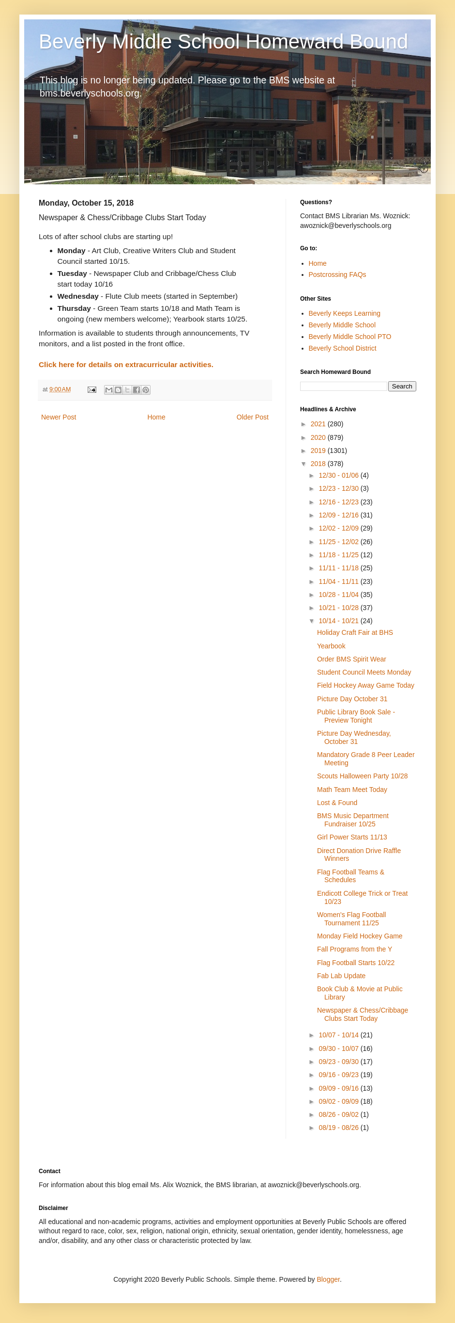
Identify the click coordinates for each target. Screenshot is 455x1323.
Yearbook (331, 646)
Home (156, 417)
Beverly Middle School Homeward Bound (223, 41)
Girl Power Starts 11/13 (352, 837)
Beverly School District (343, 348)
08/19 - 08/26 (339, 1127)
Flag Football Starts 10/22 (355, 963)
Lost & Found (337, 803)
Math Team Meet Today (352, 789)
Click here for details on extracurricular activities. (126, 364)
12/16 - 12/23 (339, 502)
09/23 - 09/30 (339, 1061)
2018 (319, 464)
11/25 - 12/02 (339, 542)
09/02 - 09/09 (339, 1101)
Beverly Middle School (342, 325)
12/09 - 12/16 (339, 515)
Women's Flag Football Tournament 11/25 (351, 919)
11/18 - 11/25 (339, 555)
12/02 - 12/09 (339, 528)
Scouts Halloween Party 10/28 (362, 776)
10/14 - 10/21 (339, 621)
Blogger (328, 1279)
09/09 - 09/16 (339, 1088)
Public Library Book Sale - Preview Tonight (356, 716)
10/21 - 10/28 (339, 608)
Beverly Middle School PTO (350, 336)
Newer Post (58, 417)
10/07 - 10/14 (339, 1035)
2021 (319, 424)
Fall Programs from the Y (354, 949)
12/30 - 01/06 (339, 475)
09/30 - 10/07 (339, 1048)
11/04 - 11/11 (339, 581)
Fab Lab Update (341, 976)
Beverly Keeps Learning (345, 313)
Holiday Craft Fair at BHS (355, 632)
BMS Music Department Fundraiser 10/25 (353, 820)
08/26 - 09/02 (339, 1114)
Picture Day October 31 (352, 699)
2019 (319, 450)
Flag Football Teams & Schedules (350, 876)
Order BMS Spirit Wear (351, 659)
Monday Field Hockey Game (360, 936)
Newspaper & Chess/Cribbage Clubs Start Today (362, 1014)
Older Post (253, 417)
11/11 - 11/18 (339, 568)
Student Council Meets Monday (364, 672)
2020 (319, 437)
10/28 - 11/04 (339, 594)
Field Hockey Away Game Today (365, 685)
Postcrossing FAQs (337, 274)
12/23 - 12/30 (339, 488)
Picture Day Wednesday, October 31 (354, 737)
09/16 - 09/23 (339, 1075)
